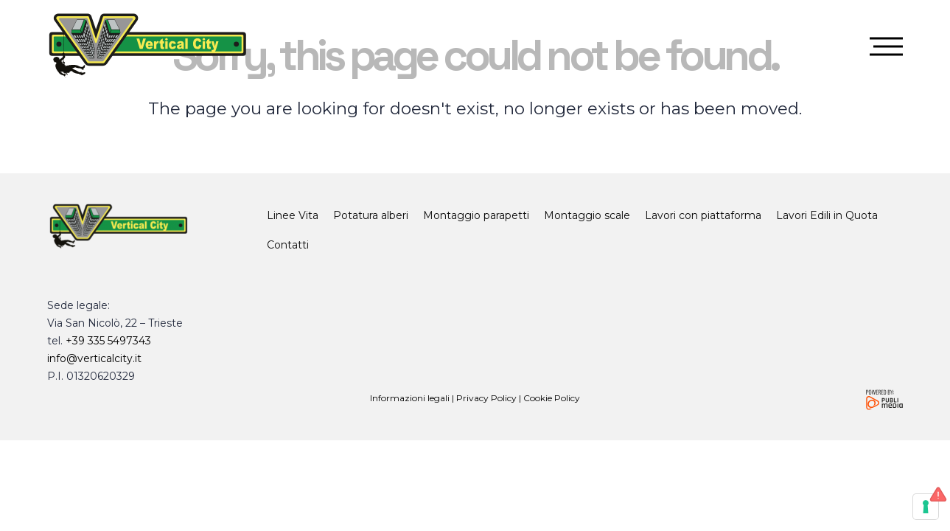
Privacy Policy (486, 397)
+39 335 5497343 (108, 340)
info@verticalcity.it (94, 358)
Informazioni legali (410, 397)
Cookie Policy (551, 397)
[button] (888, 47)
